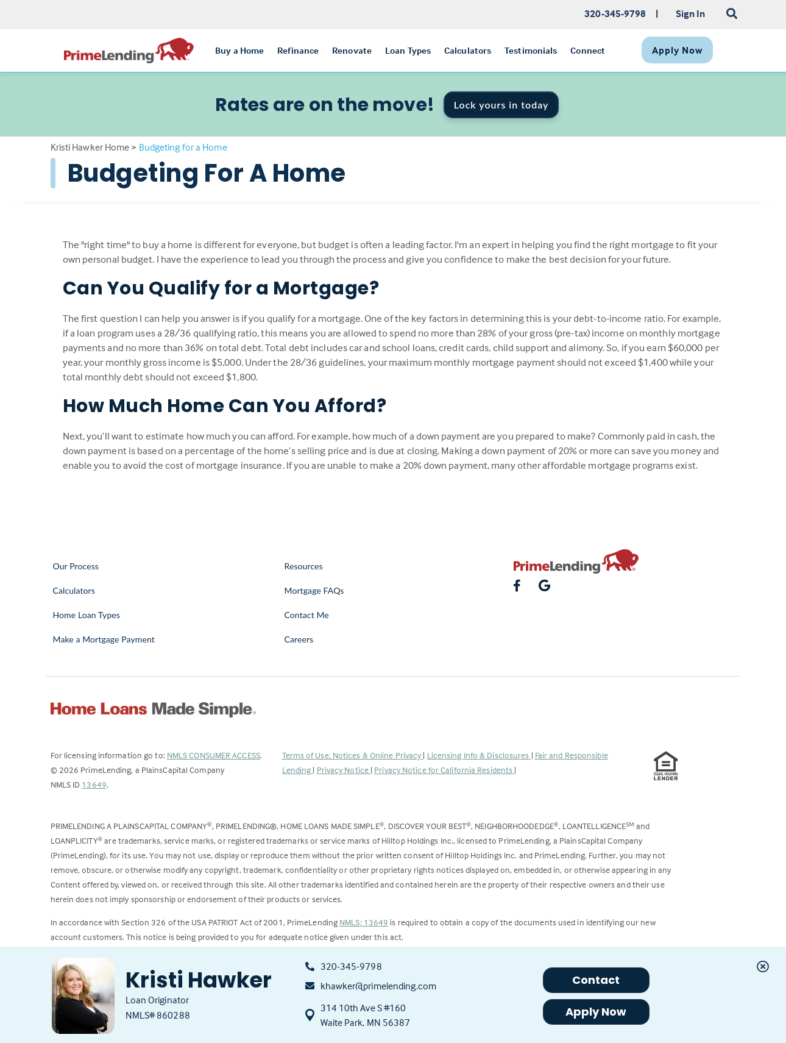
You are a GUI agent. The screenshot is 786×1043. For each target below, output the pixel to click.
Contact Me (307, 615)
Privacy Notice (344, 769)
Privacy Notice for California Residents (444, 769)
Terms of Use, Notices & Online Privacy (352, 755)
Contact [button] (596, 980)
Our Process (76, 566)
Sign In (691, 13)
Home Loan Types (87, 615)
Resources (304, 566)
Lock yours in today (501, 104)
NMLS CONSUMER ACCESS (213, 755)
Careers (299, 639)
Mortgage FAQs (314, 590)
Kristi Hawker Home (90, 147)
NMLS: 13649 (363, 922)
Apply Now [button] (596, 1011)
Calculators (74, 590)
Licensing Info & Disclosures (479, 755)
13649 (94, 784)
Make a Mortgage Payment (104, 639)
